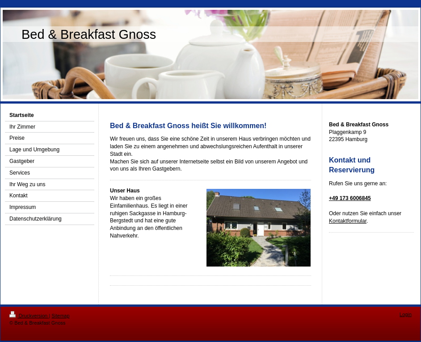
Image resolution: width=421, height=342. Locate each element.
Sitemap (60, 315)
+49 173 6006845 (350, 198)
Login (406, 314)
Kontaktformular (347, 221)
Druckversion (29, 315)
